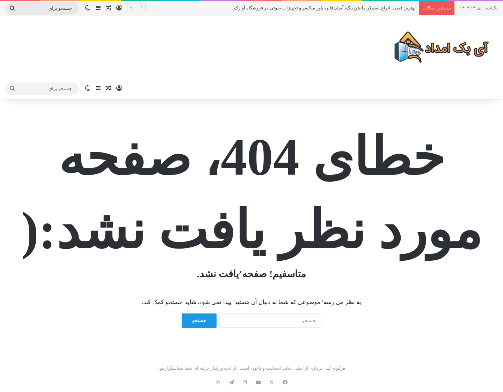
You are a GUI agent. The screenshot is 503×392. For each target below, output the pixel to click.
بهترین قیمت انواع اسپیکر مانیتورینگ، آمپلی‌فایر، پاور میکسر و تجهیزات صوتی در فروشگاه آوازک (325, 7)
